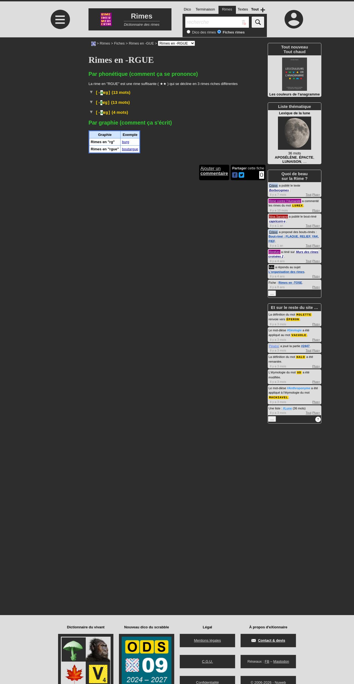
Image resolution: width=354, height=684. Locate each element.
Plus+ (316, 194)
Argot (149, 188)
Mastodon (281, 661)
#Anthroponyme (298, 386)
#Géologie (294, 329)
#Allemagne (206, 162)
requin (132, 113)
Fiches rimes (233, 32)
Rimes (105, 43)
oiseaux (187, 102)
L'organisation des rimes (286, 271)
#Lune (287, 406)
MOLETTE (303, 314)
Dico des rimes (203, 32)
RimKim (274, 251)
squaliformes (188, 113)
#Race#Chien (184, 162)
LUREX (297, 205)
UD (299, 371)
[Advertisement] (59, 84)
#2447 (305, 345)
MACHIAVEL (278, 395)
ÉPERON (293, 318)
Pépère (274, 345)
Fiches (119, 43)
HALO (300, 355)
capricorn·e (277, 221)
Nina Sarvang (278, 216)
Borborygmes (279, 190)
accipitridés (230, 102)
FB (267, 661)
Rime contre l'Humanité (285, 201)
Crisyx (273, 185)
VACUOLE (298, 334)
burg (125, 237)
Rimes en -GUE (141, 43)
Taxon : (200, 107)
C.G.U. (207, 661)
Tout (308, 194)
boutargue (130, 244)
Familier (156, 201)
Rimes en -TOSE (290, 282)
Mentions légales (207, 640)
